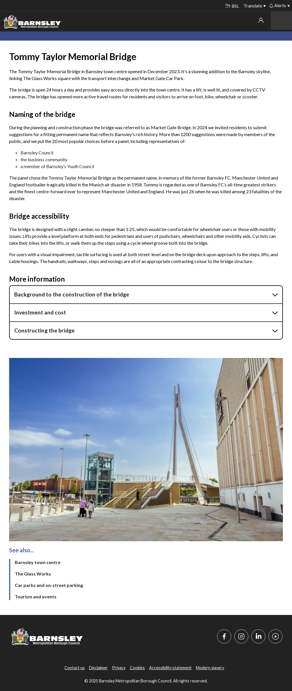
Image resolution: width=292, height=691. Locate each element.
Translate (253, 5)
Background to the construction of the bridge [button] (71, 294)
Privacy (118, 667)
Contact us (74, 667)
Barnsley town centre (37, 562)
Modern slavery (210, 667)
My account (260, 20)
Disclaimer (98, 667)
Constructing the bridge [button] (44, 330)
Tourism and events (35, 596)
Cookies (137, 667)
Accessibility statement (170, 667)
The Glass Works (33, 573)
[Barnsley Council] (32, 22)
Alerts (277, 5)
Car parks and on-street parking (49, 585)
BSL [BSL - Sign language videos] (232, 6)
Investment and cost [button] (40, 312)
